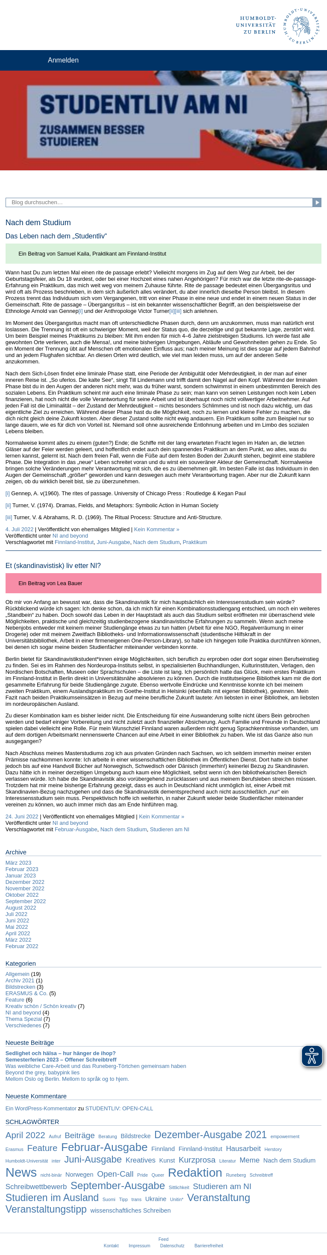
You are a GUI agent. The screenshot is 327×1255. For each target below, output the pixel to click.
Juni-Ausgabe (113, 542)
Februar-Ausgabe (76, 829)
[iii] (178, 311)
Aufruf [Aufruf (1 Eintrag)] (55, 1136)
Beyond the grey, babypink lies (43, 1072)
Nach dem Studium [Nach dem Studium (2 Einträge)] (289, 1160)
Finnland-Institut (74, 542)
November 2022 (25, 888)
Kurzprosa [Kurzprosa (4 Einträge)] (197, 1159)
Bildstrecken (20, 987)
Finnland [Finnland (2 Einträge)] (163, 1148)
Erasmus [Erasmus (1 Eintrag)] (15, 1149)
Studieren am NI (169, 829)
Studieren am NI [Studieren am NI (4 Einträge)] (222, 1186)
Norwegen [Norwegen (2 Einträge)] (79, 1174)
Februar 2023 (22, 869)
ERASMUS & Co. (27, 993)
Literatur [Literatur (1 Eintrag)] (227, 1160)
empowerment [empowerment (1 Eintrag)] (285, 1136)
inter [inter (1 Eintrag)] (56, 1160)
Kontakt (111, 1245)
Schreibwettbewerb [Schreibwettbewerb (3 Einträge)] (36, 1187)
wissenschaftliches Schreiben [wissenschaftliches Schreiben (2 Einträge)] (131, 1210)
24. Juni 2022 (22, 816)
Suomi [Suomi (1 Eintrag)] (109, 1199)
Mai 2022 (17, 927)
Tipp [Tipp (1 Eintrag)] (123, 1199)
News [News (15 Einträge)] (21, 1172)
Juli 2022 (16, 914)
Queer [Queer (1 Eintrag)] (158, 1175)
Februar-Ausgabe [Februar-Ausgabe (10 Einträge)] (104, 1147)
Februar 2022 (22, 946)
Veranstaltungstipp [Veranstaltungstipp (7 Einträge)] (46, 1209)
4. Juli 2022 (19, 529)
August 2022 (21, 907)
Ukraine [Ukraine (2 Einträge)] (156, 1199)
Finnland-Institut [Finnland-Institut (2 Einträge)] (200, 1148)
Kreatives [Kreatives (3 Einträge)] (141, 1160)
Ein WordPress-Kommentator (41, 1108)
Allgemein (17, 974)
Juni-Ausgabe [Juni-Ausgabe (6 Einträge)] (93, 1159)
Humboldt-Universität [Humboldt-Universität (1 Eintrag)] (27, 1160)
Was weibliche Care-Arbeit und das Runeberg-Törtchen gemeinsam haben (96, 1066)
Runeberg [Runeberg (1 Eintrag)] (236, 1175)
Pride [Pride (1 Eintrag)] (142, 1175)
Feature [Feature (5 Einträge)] (42, 1148)
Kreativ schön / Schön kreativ (41, 1006)
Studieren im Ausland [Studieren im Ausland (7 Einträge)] (52, 1197)
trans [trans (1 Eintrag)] (136, 1199)
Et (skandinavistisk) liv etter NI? (53, 565)
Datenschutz (172, 1245)
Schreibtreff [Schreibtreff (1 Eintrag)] (261, 1175)
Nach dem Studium (156, 542)
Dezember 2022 (25, 882)
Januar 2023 (21, 875)
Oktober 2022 (22, 895)
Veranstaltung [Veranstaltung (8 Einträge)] (218, 1197)
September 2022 (26, 901)
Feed (163, 1239)
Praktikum (195, 542)
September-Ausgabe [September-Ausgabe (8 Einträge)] (118, 1185)
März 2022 (18, 940)
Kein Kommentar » (157, 529)
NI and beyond (70, 535)
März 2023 (18, 862)
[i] (81, 311)
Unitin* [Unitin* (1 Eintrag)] (176, 1199)
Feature (15, 999)
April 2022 (18, 933)
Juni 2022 (17, 920)
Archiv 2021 (20, 980)
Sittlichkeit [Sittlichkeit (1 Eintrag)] (179, 1187)
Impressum (139, 1245)
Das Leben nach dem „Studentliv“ (56, 236)
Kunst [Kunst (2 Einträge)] (167, 1160)
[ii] (172, 311)
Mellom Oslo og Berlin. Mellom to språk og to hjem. (67, 1079)
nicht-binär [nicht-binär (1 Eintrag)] (51, 1175)
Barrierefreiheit (208, 1245)
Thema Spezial (24, 1019)
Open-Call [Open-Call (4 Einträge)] (115, 1173)
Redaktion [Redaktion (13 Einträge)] (195, 1172)
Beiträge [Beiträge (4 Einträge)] (80, 1135)
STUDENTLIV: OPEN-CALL (119, 1108)
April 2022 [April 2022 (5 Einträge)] (25, 1135)
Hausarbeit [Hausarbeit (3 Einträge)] (243, 1149)
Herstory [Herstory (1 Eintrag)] (273, 1149)
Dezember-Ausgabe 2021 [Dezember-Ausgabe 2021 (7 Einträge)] (210, 1134)
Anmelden (63, 60)
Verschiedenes (23, 1025)
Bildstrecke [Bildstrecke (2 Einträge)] (135, 1136)
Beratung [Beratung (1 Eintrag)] (107, 1136)
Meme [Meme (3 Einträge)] (250, 1160)
